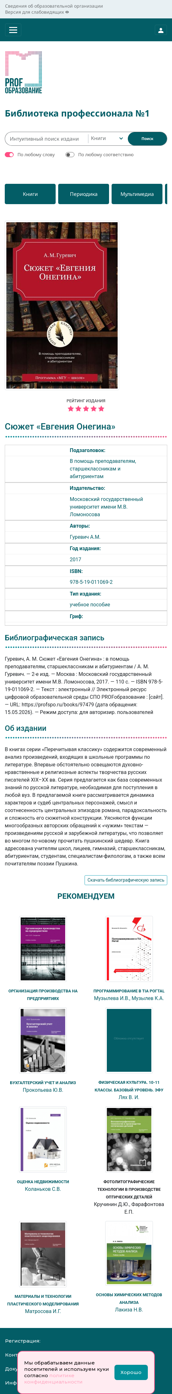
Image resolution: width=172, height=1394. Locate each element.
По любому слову (36, 154)
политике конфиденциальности (53, 1378)
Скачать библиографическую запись (125, 880)
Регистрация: (22, 1341)
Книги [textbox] (98, 138)
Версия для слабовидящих (37, 12)
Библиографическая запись (54, 637)
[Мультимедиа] (137, 194)
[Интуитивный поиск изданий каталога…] (46, 139)
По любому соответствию (106, 154)
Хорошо (130, 1372)
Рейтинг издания (86, 406)
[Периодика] (83, 194)
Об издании (25, 728)
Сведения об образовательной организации (54, 6)
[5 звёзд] (86, 409)
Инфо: (13, 1383)
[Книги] (30, 194)
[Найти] (147, 138)
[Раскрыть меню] (13, 29)
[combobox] (106, 138)
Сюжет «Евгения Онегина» (60, 426)
